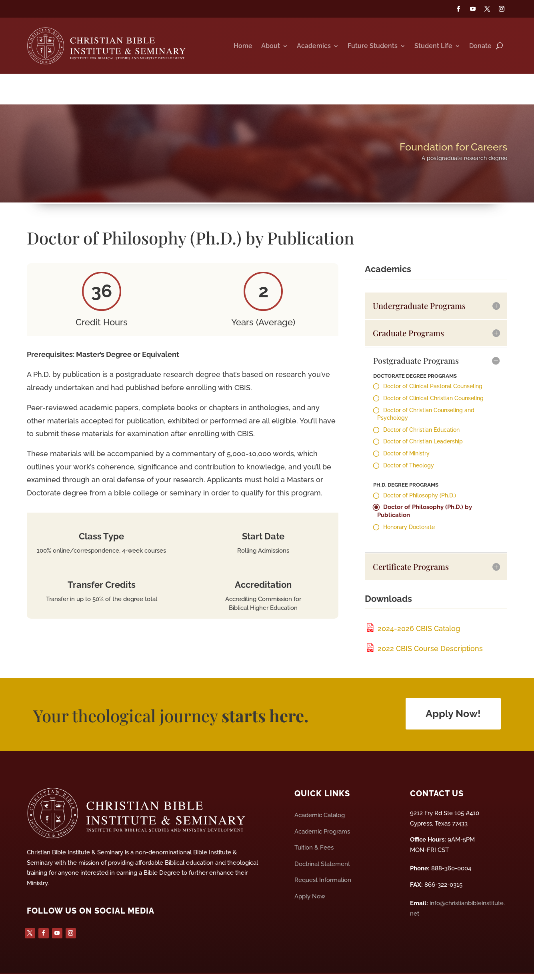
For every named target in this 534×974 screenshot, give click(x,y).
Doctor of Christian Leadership (423, 416)
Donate (480, 49)
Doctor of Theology (408, 440)
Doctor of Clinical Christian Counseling (433, 373)
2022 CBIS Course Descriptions (424, 623)
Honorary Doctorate (409, 502)
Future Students (373, 49)
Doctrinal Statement (322, 839)
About (270, 49)
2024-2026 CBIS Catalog (412, 603)
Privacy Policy (242, 961)
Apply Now (309, 871)
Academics (314, 49)
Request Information (322, 855)
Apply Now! (453, 689)
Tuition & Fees (314, 822)
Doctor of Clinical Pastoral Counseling (432, 362)
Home (243, 49)
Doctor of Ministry (406, 428)
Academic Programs (322, 806)
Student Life (433, 49)
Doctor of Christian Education (421, 405)
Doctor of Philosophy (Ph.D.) (419, 470)
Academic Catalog (319, 790)
